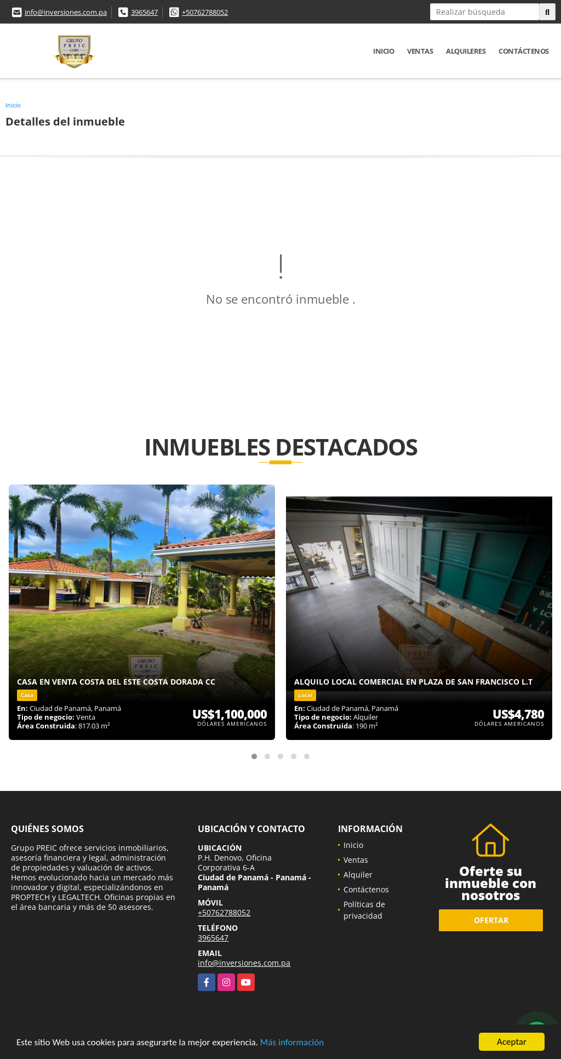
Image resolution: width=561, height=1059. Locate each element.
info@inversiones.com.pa (66, 12)
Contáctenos (524, 51)
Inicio (383, 51)
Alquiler (358, 874)
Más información (292, 1043)
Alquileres (465, 51)
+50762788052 (205, 12)
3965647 (144, 12)
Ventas (420, 51)
